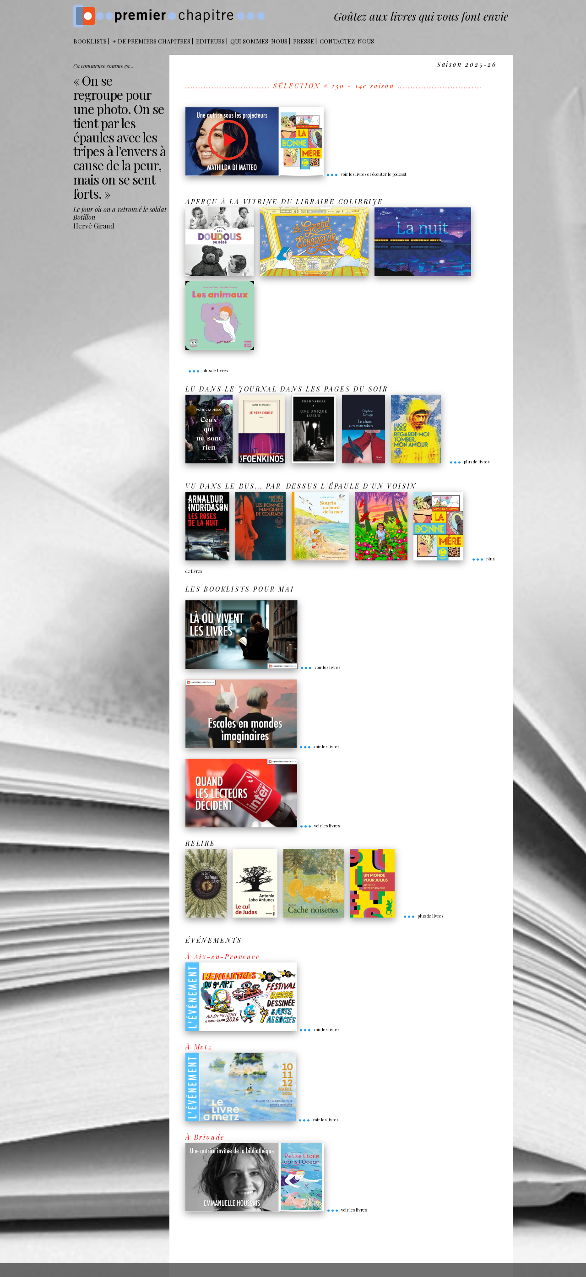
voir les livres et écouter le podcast (366, 174)
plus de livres (208, 370)
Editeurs (210, 41)
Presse (303, 41)
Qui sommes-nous (259, 41)
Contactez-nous (347, 41)
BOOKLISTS (90, 41)
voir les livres (320, 667)
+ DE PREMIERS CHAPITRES (151, 41)
